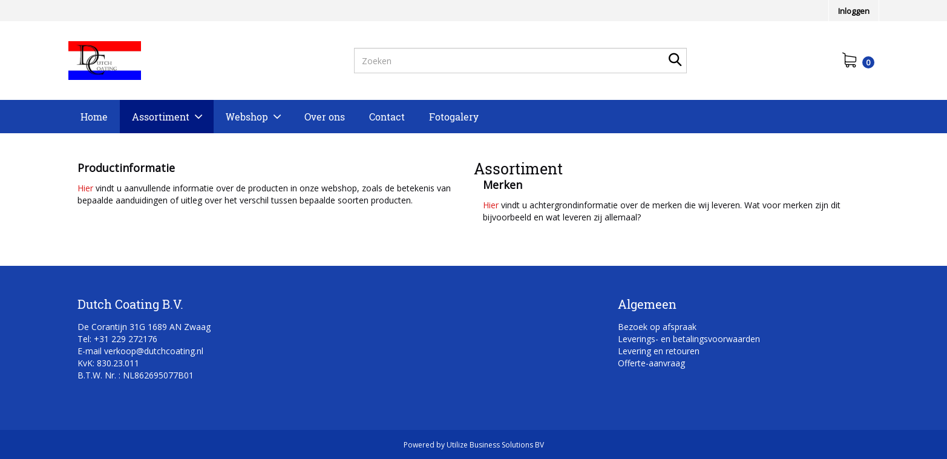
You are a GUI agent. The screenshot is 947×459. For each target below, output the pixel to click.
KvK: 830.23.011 (108, 363)
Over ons (324, 116)
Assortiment (160, 116)
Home (94, 116)
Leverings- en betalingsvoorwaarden (689, 339)
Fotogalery (454, 116)
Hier (85, 188)
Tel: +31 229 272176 (117, 339)
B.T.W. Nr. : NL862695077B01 (135, 375)
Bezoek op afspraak (657, 326)
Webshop (247, 116)
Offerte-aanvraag (651, 363)
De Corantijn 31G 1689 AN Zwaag (144, 326)
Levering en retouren (659, 351)
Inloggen (854, 10)
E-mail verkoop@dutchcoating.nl (140, 351)
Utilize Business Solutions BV (495, 445)
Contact (387, 116)
